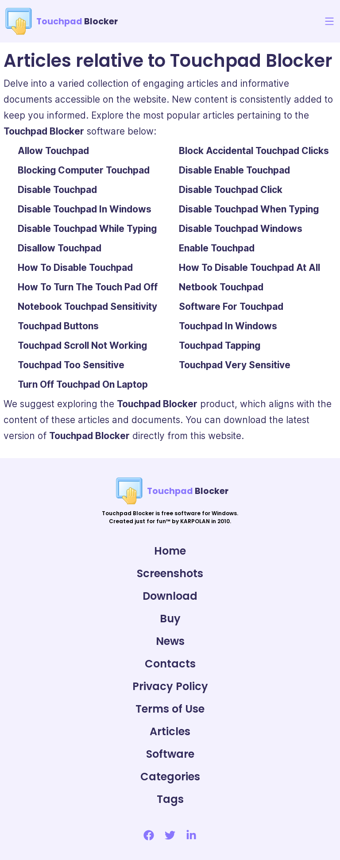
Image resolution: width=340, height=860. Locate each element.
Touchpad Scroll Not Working (82, 345)
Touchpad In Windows (228, 326)
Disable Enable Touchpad (234, 170)
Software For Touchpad (231, 306)
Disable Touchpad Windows (240, 228)
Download (170, 596)
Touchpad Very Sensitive (234, 364)
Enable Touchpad (217, 248)
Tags (170, 799)
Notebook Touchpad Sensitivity (87, 306)
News (170, 641)
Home (170, 551)
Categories (170, 776)
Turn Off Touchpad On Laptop (83, 384)
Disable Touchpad (57, 189)
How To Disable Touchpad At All (249, 267)
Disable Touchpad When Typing (249, 209)
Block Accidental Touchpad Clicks (254, 150)
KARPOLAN (195, 521)
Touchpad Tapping (219, 345)
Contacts (170, 663)
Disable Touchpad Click (230, 189)
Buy (170, 618)
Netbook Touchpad (221, 287)
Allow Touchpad (53, 150)
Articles (170, 731)
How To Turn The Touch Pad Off (88, 287)
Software (170, 754)
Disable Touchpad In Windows (84, 209)
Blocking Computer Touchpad (84, 170)
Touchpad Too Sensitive (71, 364)
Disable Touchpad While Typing (87, 228)
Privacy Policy (170, 686)
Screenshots (170, 573)
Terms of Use (170, 709)
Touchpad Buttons (58, 326)
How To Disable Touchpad (75, 267)
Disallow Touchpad (59, 248)
